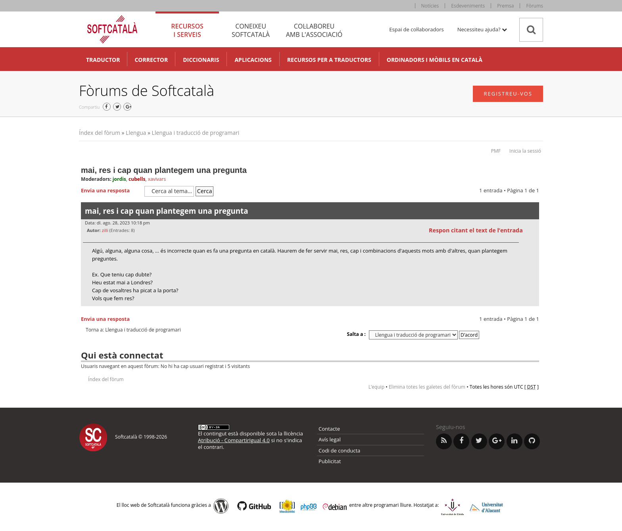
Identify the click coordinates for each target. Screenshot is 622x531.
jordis (119, 179)
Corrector (151, 59)
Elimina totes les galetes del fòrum (427, 386)
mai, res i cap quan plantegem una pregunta (164, 170)
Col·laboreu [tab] (314, 30)
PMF (496, 151)
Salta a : (356, 334)
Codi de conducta (339, 450)
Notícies (430, 5)
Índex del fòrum (99, 132)
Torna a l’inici (533, 311)
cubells (137, 179)
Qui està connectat (122, 355)
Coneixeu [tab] (250, 30)
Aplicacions (252, 59)
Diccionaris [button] (201, 59)
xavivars (157, 179)
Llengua (136, 132)
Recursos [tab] (187, 30)
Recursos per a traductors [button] (329, 59)
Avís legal (330, 439)
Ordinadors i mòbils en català (434, 59)
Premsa (505, 5)
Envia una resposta (110, 191)
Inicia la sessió (525, 151)
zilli (105, 230)
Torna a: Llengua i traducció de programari (133, 330)
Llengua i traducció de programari (196, 132)
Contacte (329, 428)
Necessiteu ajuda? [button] (482, 29)
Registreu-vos (508, 93)
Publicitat (330, 461)
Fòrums (534, 5)
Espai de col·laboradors (416, 29)
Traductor (103, 59)
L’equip (376, 386)
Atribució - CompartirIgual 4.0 (234, 440)
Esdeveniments (468, 5)
